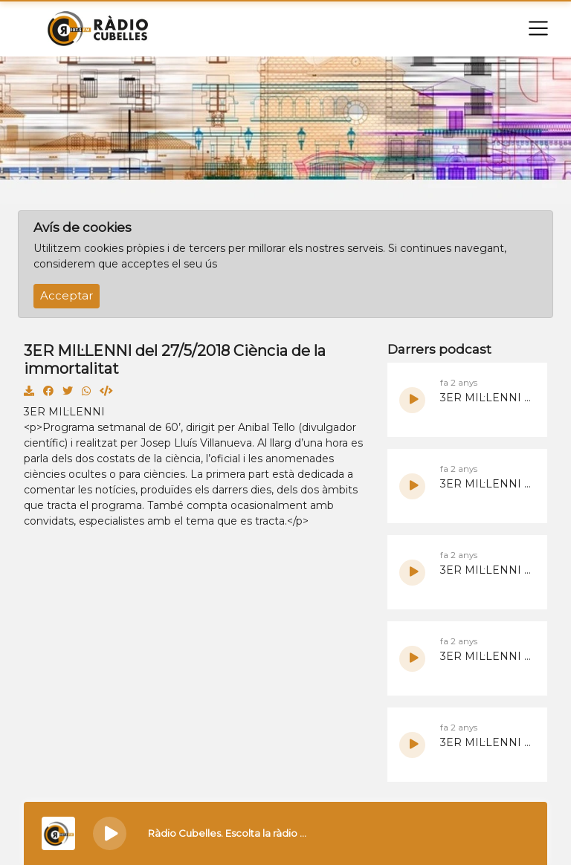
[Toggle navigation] (538, 28)
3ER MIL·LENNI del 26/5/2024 (486, 656)
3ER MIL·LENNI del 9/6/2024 (486, 483)
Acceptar (66, 295)
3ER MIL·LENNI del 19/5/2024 (486, 742)
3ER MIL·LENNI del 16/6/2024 (486, 397)
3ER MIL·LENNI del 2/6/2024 (486, 570)
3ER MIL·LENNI (64, 411)
